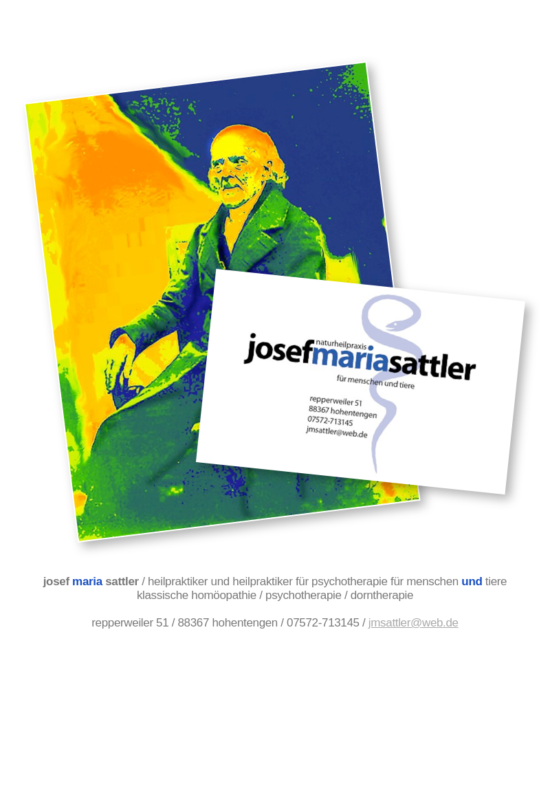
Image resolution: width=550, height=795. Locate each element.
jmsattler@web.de (413, 622)
